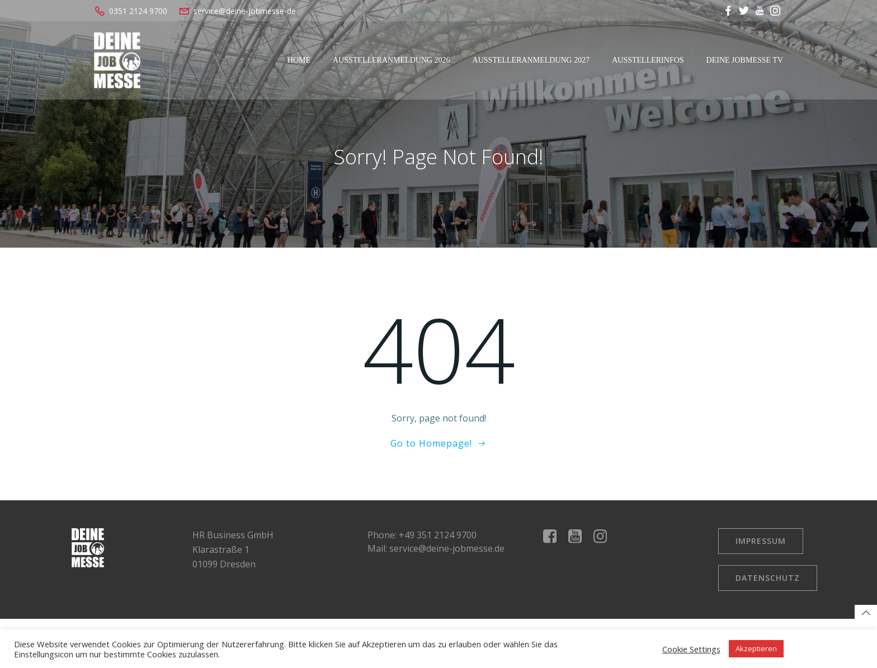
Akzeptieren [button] (756, 648)
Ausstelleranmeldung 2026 (391, 60)
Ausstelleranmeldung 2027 (531, 60)
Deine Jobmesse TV (744, 60)
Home (298, 60)
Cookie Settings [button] (691, 649)
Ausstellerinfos (647, 60)
